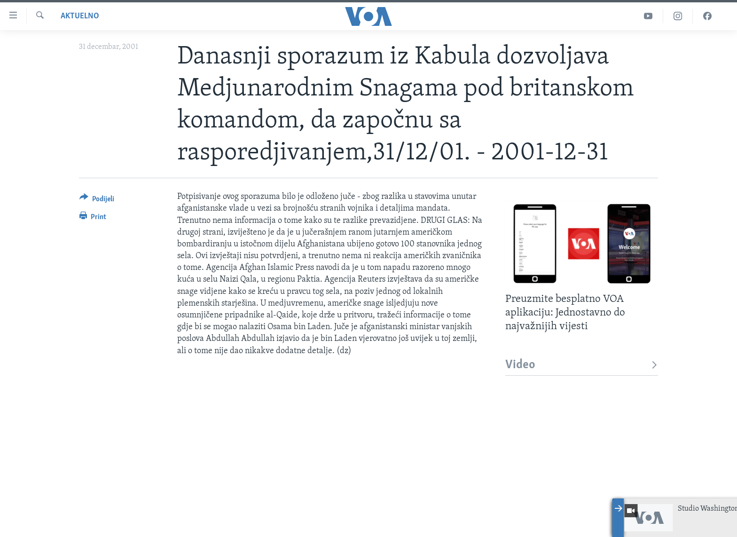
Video (581, 365)
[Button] (96, 200)
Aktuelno (80, 16)
